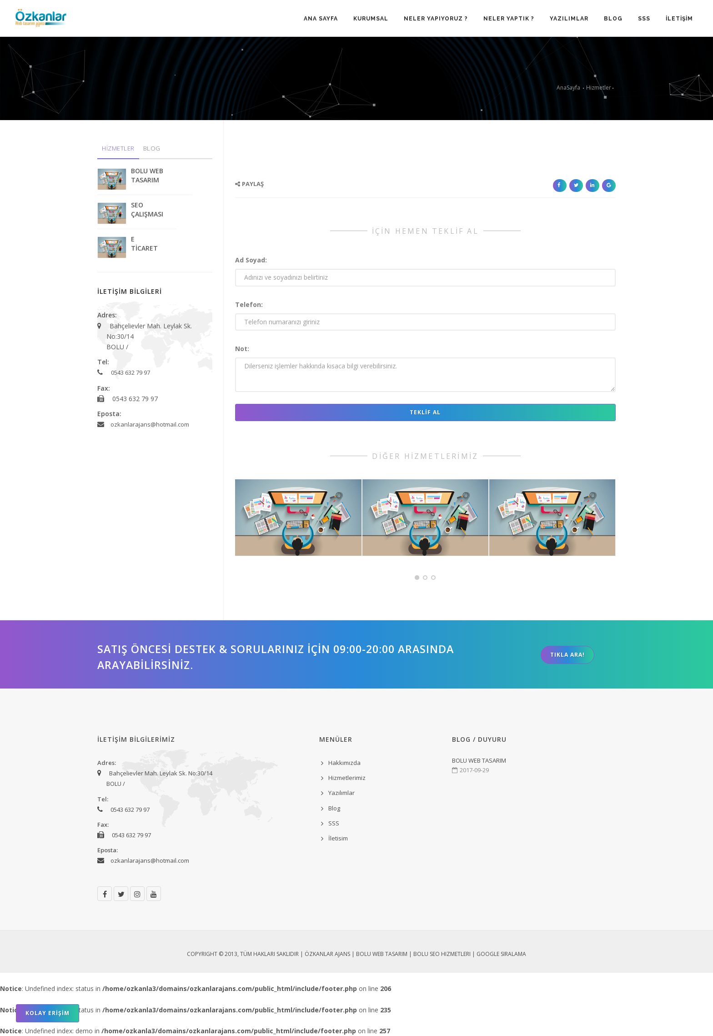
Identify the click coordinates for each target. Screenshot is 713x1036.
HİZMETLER (118, 148)
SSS (644, 18)
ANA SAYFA (321, 18)
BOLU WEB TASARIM (147, 175)
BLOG (613, 18)
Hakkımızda (344, 763)
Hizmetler (598, 87)
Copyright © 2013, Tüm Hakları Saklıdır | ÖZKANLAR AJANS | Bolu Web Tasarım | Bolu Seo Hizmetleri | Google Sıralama (356, 954)
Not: (242, 348)
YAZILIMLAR (569, 18)
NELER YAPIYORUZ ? (436, 18)
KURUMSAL (370, 18)
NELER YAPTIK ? (508, 18)
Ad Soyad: (251, 260)
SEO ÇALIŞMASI (147, 209)
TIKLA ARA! (567, 655)
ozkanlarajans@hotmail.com (149, 424)
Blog (334, 808)
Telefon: (249, 304)
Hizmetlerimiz (347, 778)
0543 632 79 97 (130, 372)
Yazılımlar (341, 793)
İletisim (338, 838)
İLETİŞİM (679, 18)
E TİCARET (144, 243)
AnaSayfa (568, 87)
